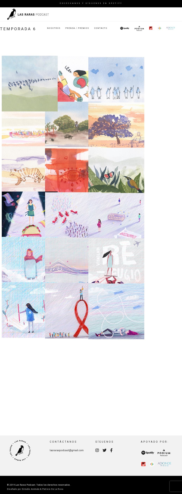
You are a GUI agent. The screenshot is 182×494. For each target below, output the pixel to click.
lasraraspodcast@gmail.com (67, 450)
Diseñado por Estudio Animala (23, 489)
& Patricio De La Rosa (51, 489)
